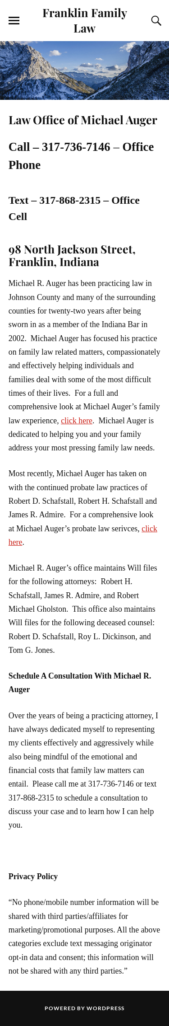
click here (76, 420)
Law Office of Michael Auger (83, 119)
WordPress (105, 1008)
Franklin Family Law (84, 20)
